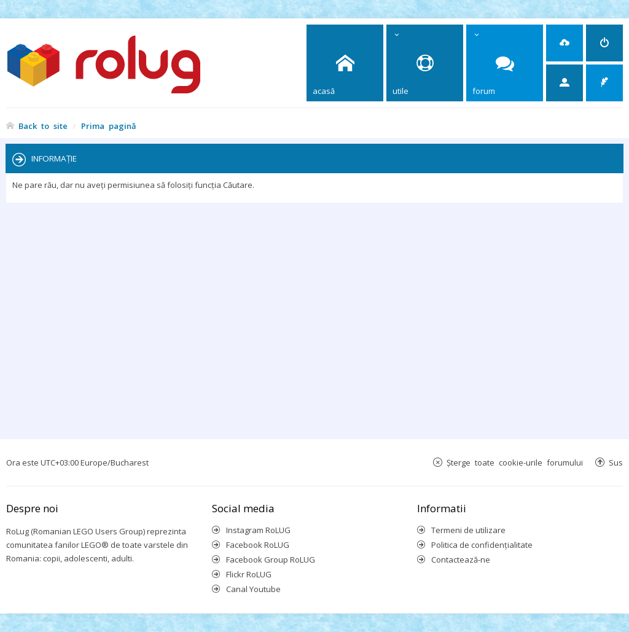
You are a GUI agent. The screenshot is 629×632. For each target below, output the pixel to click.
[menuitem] (564, 43)
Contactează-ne (460, 559)
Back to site (43, 126)
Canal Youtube (253, 589)
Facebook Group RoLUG (270, 559)
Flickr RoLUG (249, 574)
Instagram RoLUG (258, 530)
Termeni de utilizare (468, 530)
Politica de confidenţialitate (482, 544)
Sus (616, 462)
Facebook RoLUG (257, 544)
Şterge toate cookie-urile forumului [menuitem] (515, 462)
